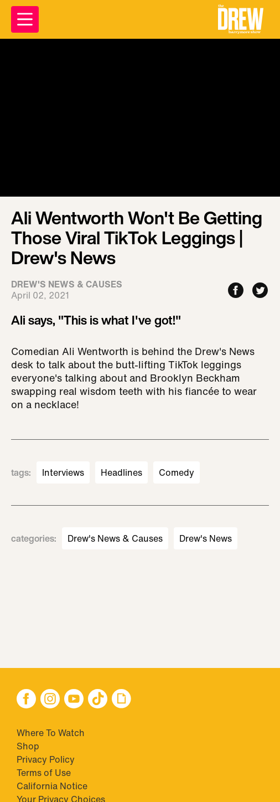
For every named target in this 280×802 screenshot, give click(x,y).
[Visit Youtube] (74, 700)
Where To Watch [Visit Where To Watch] (51, 732)
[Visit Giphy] (121, 700)
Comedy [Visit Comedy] (176, 472)
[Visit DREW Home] (240, 19)
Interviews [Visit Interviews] (63, 472)
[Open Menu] (25, 19)
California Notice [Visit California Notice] (52, 786)
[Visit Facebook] (26, 700)
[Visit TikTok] (97, 700)
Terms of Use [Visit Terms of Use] (44, 772)
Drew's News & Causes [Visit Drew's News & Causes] (115, 538)
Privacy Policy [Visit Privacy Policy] (46, 759)
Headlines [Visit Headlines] (121, 472)
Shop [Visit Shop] (28, 746)
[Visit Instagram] (50, 700)
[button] (240, 19)
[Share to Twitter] (260, 291)
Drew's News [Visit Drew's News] (205, 538)
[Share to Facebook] (236, 291)
